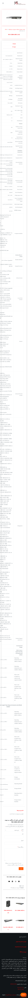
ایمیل (22, 840)
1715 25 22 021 (20, 987)
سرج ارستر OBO (23, 952)
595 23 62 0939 (13, 984)
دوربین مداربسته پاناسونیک (20, 947)
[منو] (3, 3)
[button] (19, 881)
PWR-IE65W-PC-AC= (8, 911)
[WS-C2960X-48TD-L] (20, 904)
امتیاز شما (22, 830)
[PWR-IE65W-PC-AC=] (8, 904)
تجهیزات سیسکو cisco (10, 29)
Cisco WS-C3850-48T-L (8, 928)
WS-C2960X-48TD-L (20, 910)
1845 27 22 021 (21, 989)
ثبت (21, 869)
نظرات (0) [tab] (14, 47)
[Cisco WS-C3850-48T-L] (8, 920)
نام (22, 834)
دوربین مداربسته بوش (21, 941)
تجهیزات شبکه (19, 29)
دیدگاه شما (20, 847)
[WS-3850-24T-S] (20, 920)
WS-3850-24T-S (20, 927)
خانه (24, 29)
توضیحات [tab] (14, 44)
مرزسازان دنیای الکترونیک (10, 995)
